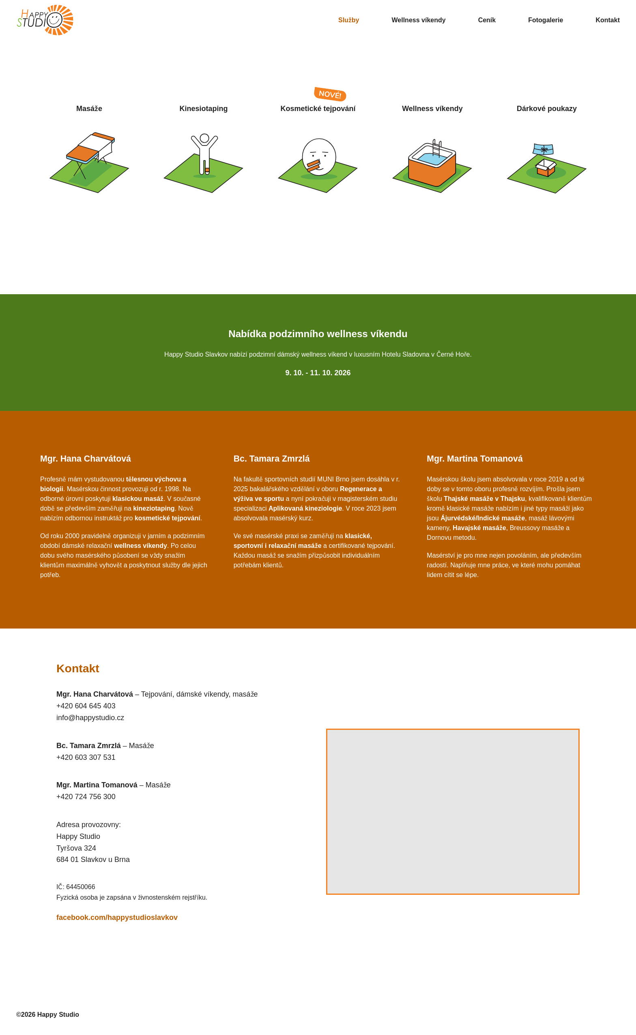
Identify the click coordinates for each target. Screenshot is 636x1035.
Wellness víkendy (419, 20)
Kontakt (607, 20)
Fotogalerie (545, 20)
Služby (348, 20)
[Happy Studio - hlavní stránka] (60, 20)
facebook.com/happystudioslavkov (117, 917)
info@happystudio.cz (90, 718)
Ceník (487, 20)
